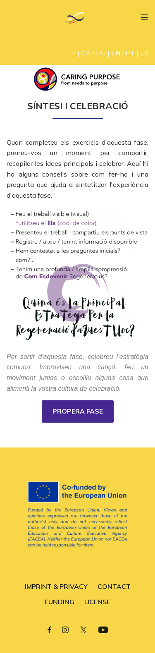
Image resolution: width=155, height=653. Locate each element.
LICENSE (97, 602)
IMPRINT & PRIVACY (56, 586)
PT (130, 53)
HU (101, 53)
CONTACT (114, 586)
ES (144, 53)
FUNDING (59, 602)
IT (74, 53)
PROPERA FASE (77, 411)
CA (86, 53)
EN (115, 53)
